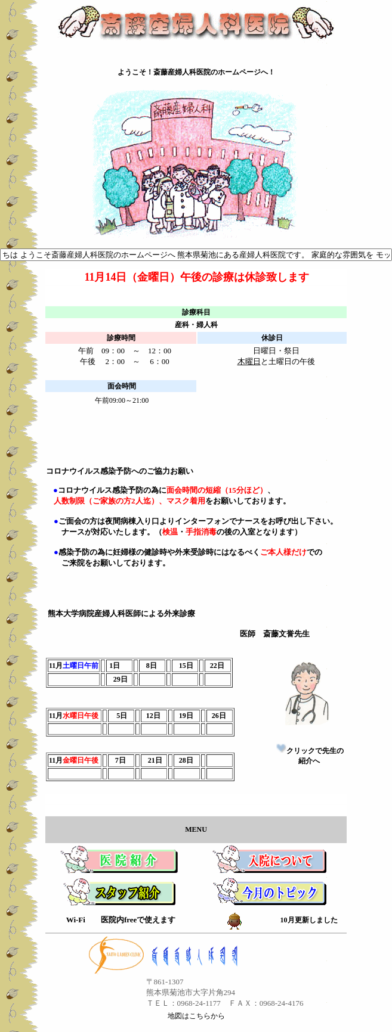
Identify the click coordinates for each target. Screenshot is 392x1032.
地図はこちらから (196, 1016)
